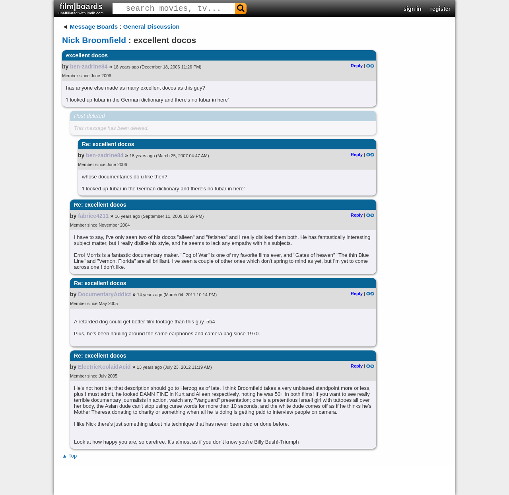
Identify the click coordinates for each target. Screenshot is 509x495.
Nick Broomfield (94, 40)
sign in (413, 9)
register (440, 9)
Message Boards (94, 26)
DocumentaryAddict (104, 294)
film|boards (81, 8)
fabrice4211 (93, 216)
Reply (357, 65)
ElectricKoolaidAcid (104, 367)
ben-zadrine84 (88, 66)
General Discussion (151, 26)
